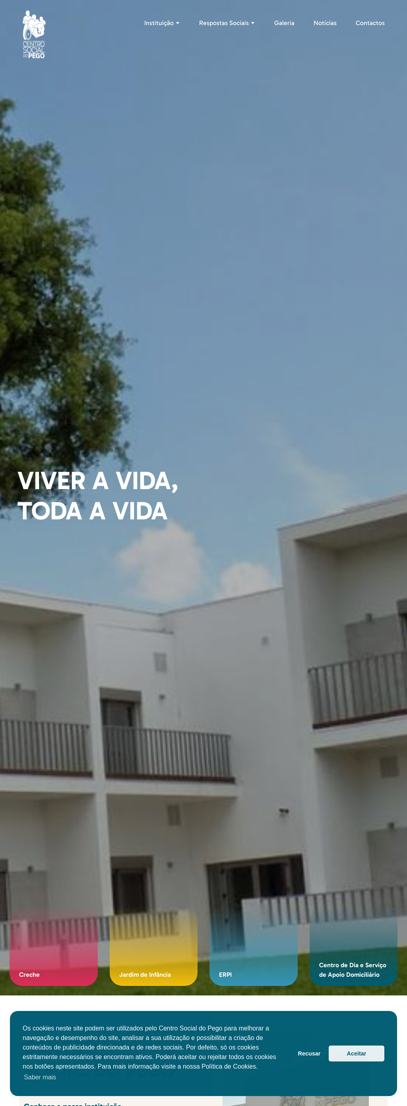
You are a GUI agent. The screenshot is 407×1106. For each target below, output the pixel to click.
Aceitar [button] (356, 1053)
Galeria (284, 23)
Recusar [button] (309, 1053)
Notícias (325, 23)
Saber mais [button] (40, 1077)
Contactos (370, 23)
